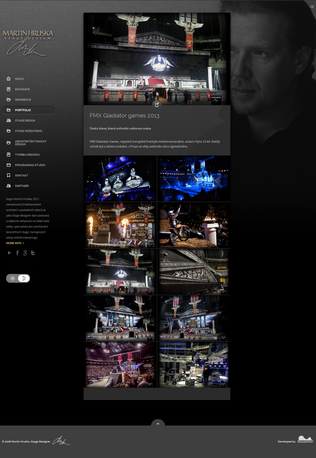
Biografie (22, 89)
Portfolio (23, 110)
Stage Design (25, 120)
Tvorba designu (27, 154)
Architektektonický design (30, 143)
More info (13, 243)
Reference (23, 99)
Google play (9, 253)
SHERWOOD (305, 439)
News (19, 78)
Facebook (17, 253)
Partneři (22, 186)
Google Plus (25, 253)
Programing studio (30, 165)
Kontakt (21, 175)
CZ (312, 7)
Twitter (32, 253)
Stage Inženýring (28, 131)
